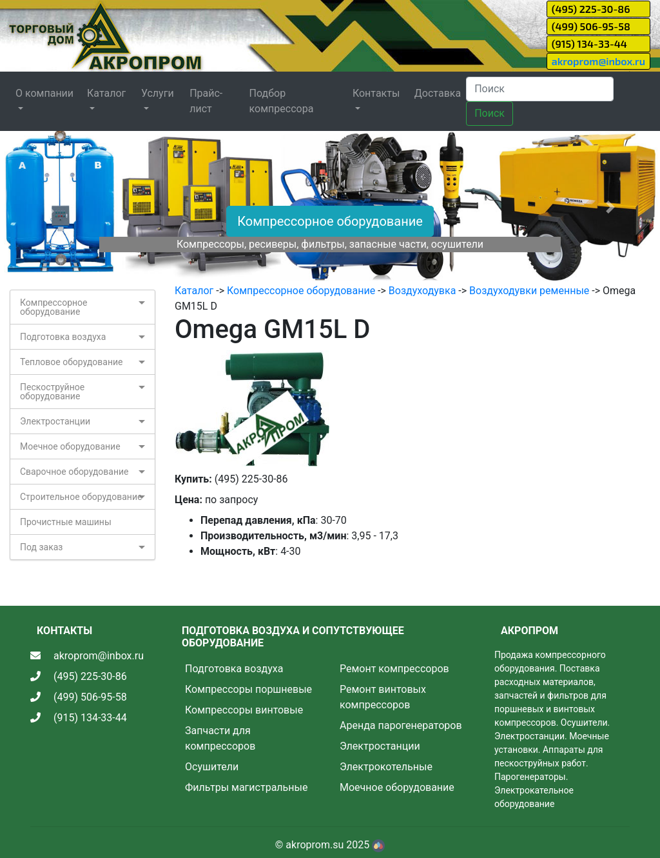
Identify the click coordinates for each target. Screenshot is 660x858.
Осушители (211, 767)
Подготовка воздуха (63, 337)
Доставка (437, 93)
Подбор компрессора (281, 101)
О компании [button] (44, 93)
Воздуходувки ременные (529, 290)
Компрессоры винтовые (244, 710)
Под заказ (41, 547)
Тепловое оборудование (71, 362)
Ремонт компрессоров (394, 669)
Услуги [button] (157, 93)
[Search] (540, 89)
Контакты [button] (376, 93)
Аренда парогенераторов (401, 725)
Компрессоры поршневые (248, 689)
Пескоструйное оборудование (52, 391)
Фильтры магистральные (246, 787)
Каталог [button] (106, 93)
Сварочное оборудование (74, 471)
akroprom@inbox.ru (598, 61)
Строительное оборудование (81, 497)
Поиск (489, 113)
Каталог (194, 290)
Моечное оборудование (70, 446)
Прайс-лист (205, 101)
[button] (49, 207)
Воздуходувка (422, 290)
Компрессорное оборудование (330, 221)
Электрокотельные (386, 767)
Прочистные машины (66, 522)
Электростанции (55, 421)
